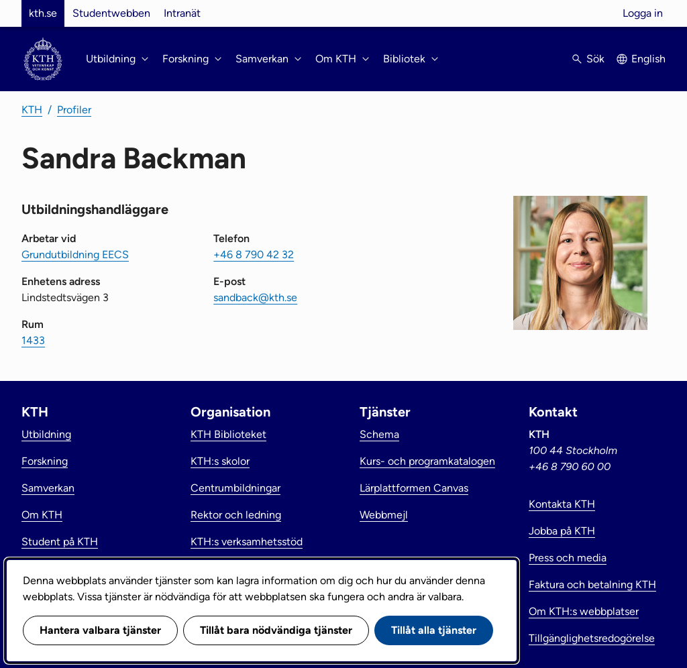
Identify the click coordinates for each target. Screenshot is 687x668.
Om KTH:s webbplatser (584, 611)
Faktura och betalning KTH (592, 584)
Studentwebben (111, 13)
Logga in (643, 13)
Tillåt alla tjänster (433, 630)
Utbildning (46, 434)
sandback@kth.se (255, 297)
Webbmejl (384, 514)
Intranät (182, 13)
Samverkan (47, 488)
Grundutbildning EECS (75, 254)
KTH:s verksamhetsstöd (247, 541)
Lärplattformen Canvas (414, 488)
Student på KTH (59, 541)
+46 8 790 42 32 (253, 254)
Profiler (74, 109)
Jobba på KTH (562, 530)
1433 (33, 340)
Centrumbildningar (235, 488)
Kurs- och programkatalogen (427, 461)
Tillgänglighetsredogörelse (592, 638)
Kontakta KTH (562, 504)
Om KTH (41, 514)
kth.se (43, 13)
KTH (31, 109)
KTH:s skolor (220, 461)
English (648, 58)
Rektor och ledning (236, 514)
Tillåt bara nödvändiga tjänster (276, 630)
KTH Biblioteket (228, 434)
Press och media (567, 557)
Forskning (44, 461)
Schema (379, 434)
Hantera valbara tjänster (100, 630)
